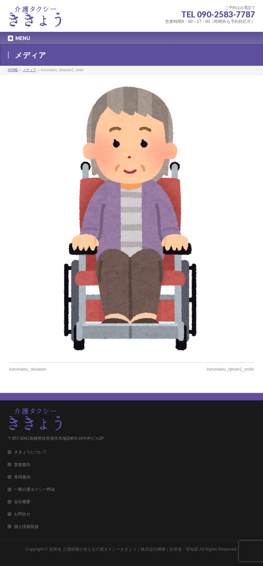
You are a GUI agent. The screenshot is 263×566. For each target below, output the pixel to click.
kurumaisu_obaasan (27, 369)
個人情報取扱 (26, 526)
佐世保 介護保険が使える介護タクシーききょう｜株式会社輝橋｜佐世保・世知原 (123, 549)
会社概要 (22, 501)
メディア (29, 70)
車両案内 (22, 477)
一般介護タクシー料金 (34, 489)
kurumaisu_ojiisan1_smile (230, 369)
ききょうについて (30, 452)
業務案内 (22, 464)
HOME (13, 70)
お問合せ (22, 514)
